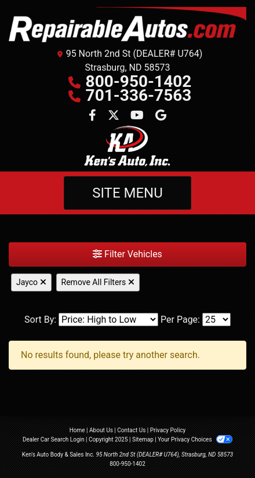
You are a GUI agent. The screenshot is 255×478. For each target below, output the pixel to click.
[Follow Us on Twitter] (114, 116)
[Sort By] (108, 319)
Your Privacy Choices (195, 439)
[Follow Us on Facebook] (93, 116)
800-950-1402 (139, 81)
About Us (101, 430)
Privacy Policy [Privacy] (168, 430)
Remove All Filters (97, 282)
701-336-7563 (139, 95)
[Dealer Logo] (127, 24)
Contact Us (131, 430)
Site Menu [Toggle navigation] (127, 193)
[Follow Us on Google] (161, 116)
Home (77, 430)
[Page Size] (216, 319)
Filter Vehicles (127, 254)
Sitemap (143, 439)
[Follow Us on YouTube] (138, 116)
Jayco (31, 282)
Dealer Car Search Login (54, 439)
